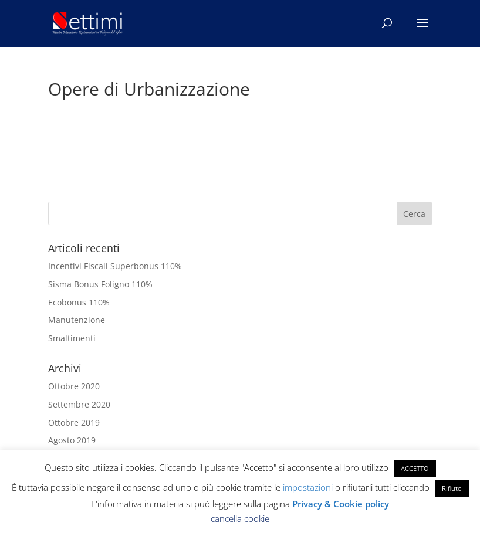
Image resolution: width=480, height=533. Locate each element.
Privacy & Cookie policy (340, 504)
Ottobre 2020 (74, 386)
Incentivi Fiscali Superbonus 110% (115, 265)
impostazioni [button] (308, 487)
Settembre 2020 (79, 404)
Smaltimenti (72, 338)
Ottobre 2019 (74, 422)
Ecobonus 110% (79, 302)
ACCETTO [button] (415, 468)
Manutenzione (76, 319)
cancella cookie (240, 518)
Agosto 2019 (72, 440)
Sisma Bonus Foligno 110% (100, 284)
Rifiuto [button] (452, 488)
